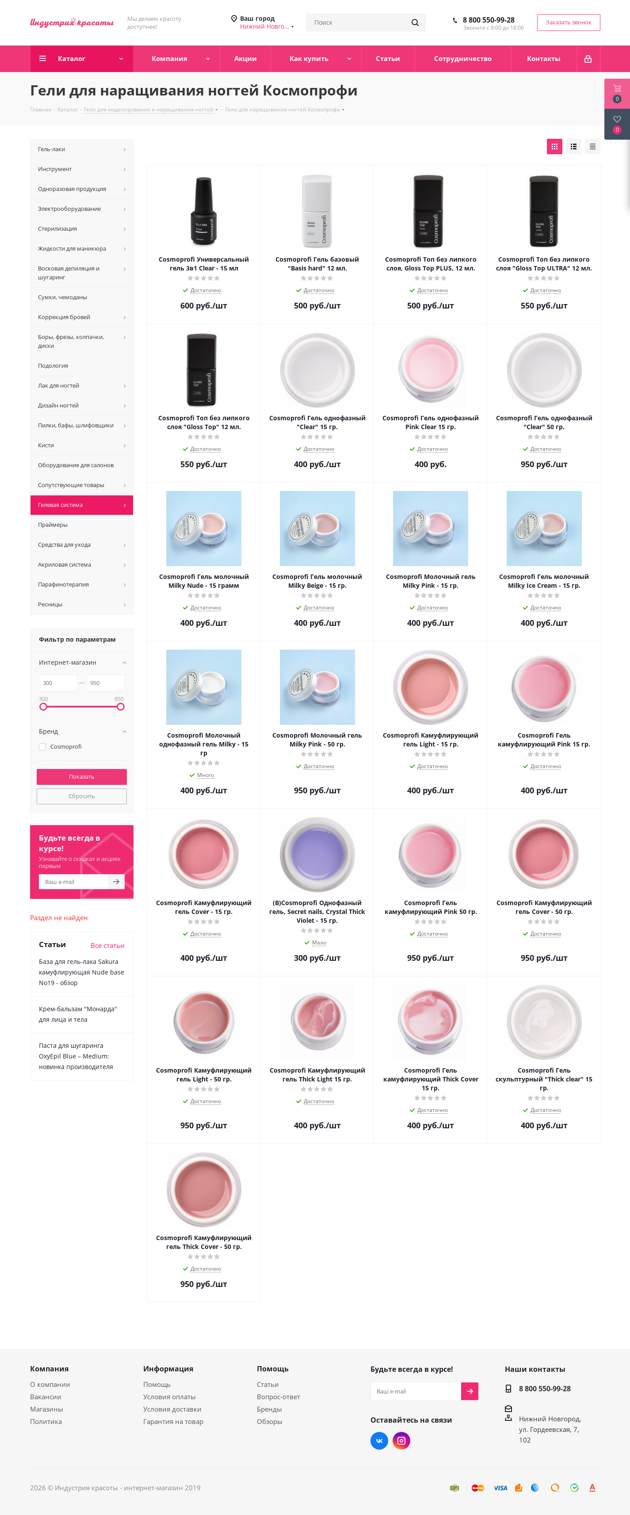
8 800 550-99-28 (489, 20)
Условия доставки (172, 1409)
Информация (168, 1369)
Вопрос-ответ (278, 1396)
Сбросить (82, 796)
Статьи (268, 1384)
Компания (49, 1369)
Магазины (46, 1409)
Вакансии (45, 1396)
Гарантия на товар (173, 1421)
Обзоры (270, 1421)
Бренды (269, 1409)
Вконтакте (379, 1441)
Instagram (401, 1441)
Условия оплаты (169, 1396)
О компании (50, 1384)
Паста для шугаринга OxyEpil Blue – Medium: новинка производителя (76, 1056)
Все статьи (108, 945)
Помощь (157, 1384)
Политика (46, 1421)
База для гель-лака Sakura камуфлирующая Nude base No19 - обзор (81, 972)
